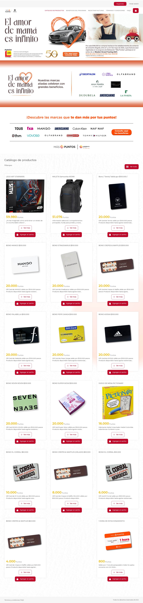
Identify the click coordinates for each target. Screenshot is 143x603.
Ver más (25, 227)
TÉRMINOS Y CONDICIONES (115, 10)
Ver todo (131, 166)
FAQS (129, 10)
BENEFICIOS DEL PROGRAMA (76, 10)
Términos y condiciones (12, 599)
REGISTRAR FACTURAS (96, 10)
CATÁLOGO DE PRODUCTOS (53, 10)
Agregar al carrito (25, 234)
